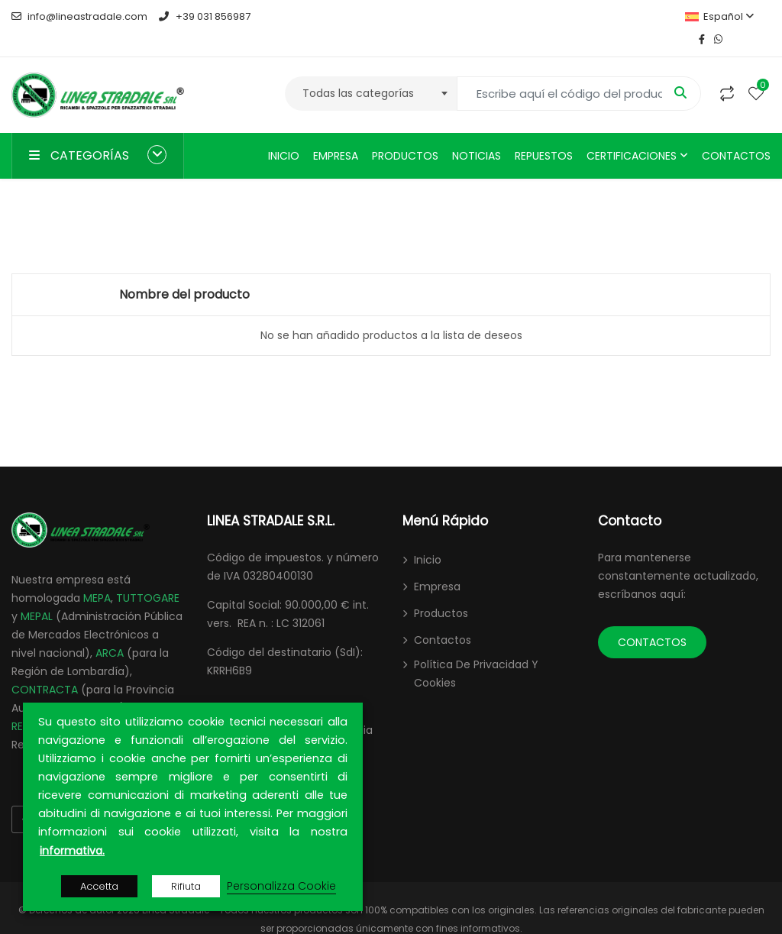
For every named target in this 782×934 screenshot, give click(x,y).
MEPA (97, 575)
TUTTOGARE (147, 575)
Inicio (283, 133)
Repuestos (544, 133)
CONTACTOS (652, 619)
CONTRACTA (44, 666)
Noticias (476, 133)
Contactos (736, 133)
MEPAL (37, 593)
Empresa (335, 133)
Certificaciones (631, 133)
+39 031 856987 (204, 16)
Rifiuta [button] (186, 886)
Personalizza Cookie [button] (281, 886)
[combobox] (371, 70)
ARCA (109, 630)
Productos (405, 133)
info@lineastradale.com (79, 16)
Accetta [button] (99, 886)
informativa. (72, 850)
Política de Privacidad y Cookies (476, 650)
